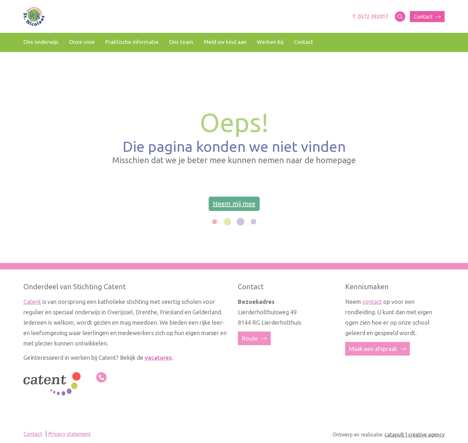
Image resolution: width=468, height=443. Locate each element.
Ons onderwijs (40, 42)
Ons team (181, 42)
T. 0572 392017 (370, 17)
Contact (427, 17)
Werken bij (270, 42)
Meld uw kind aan (225, 42)
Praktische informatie (132, 42)
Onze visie (82, 42)
